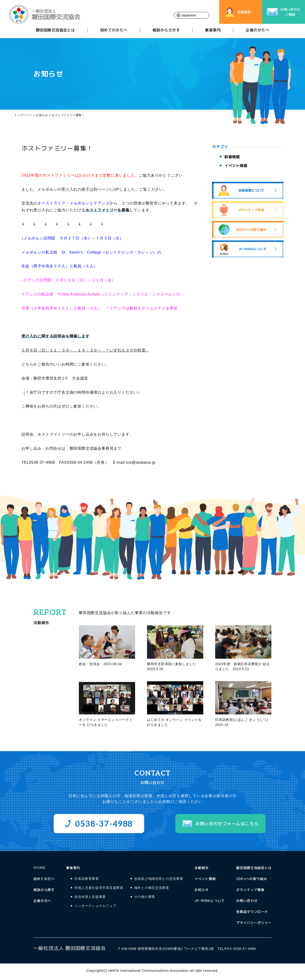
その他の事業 (144, 897)
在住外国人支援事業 (90, 897)
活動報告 (201, 868)
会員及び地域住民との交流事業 (158, 879)
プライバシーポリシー (254, 922)
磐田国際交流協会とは (55, 31)
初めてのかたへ (113, 31)
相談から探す (44, 889)
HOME (39, 868)
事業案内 (213, 31)
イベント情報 (235, 165)
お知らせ (201, 889)
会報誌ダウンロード (252, 911)
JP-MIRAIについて (209, 900)
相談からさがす (166, 31)
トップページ (23, 115)
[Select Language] (191, 15)
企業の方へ (42, 900)
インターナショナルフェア (95, 906)
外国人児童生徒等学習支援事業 (98, 888)
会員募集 (244, 12)
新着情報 (232, 156)
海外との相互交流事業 (151, 888)
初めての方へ (44, 878)
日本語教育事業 (86, 879)
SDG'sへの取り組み (251, 878)
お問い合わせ (246, 900)
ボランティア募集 (250, 889)
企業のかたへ (257, 31)
